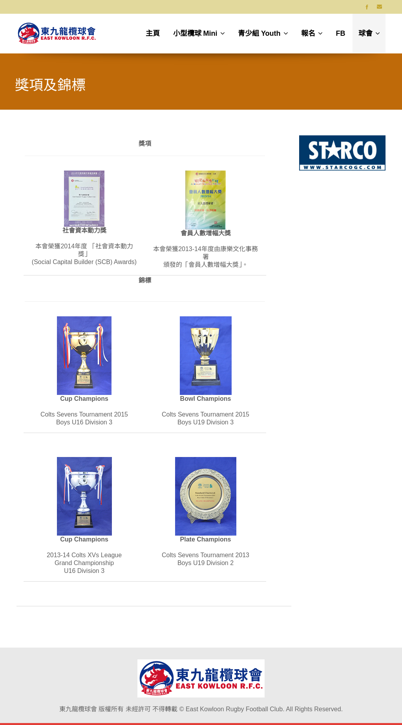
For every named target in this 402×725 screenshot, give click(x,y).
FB (340, 33)
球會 (369, 33)
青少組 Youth (263, 33)
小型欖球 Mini (199, 33)
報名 (312, 33)
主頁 (153, 33)
